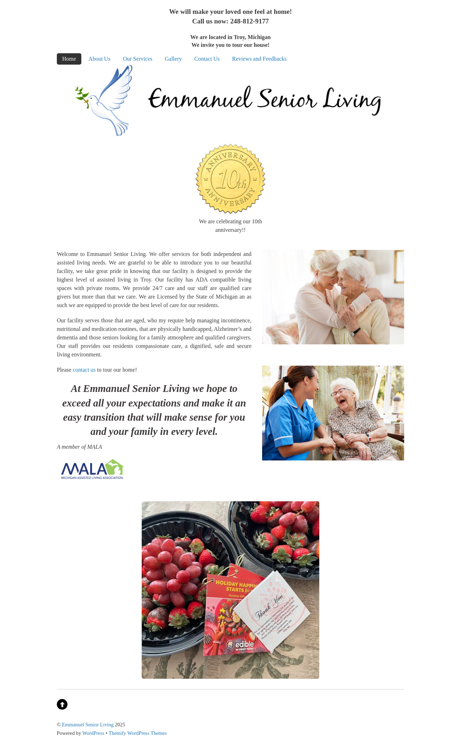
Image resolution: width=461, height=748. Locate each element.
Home (69, 59)
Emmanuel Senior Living (88, 724)
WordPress (93, 733)
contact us (84, 370)
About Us (99, 59)
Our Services (137, 59)
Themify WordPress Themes (138, 733)
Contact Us (207, 59)
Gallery (173, 59)
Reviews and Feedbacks (259, 59)
